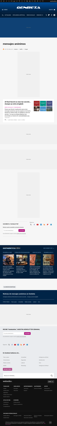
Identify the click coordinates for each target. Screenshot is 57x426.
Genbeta (28, 7)
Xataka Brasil (6, 417)
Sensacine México (28, 415)
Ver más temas (7, 369)
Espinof (25, 390)
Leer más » (7, 117)
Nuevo (51, 9)
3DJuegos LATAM (17, 415)
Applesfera (5, 392)
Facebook (52, 15)
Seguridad (23, 360)
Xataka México (6, 415)
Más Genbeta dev (48, 248)
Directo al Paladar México (38, 416)
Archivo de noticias (10, 287)
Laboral (34, 301)
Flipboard (49, 15)
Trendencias (6, 402)
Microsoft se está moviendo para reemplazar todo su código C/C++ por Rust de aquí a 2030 (21, 269)
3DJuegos (16, 388)
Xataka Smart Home (7, 394)
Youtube (37, 224)
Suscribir (21, 230)
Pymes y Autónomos (18, 404)
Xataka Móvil (6, 390)
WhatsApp (23, 365)
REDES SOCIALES (31, 15)
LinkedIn (51, 224)
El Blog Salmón (17, 402)
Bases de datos (37, 252)
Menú (5, 9)
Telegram (54, 15)
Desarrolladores (49, 252)
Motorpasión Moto (48, 390)
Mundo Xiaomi (6, 396)
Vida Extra (16, 390)
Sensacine (26, 388)
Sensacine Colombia (28, 417)
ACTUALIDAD (8, 15)
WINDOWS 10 (40, 15)
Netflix (21, 49)
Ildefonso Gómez (12, 119)
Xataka (4, 388)
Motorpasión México (48, 415)
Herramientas (6, 360)
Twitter (46, 15)
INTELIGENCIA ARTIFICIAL (19, 15)
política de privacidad (21, 233)
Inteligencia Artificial (43, 365)
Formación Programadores (22, 252)
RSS (44, 224)
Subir (49, 381)
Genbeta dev (11, 248)
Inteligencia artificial (43, 357)
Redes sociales (28, 301)
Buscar (51, 375)
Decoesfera (5, 404)
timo (39, 301)
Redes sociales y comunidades (13, 107)
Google (26, 49)
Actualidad (20, 301)
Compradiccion (6, 406)
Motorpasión (47, 388)
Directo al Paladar (38, 388)
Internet (16, 49)
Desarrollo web (7, 252)
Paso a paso (14, 301)
